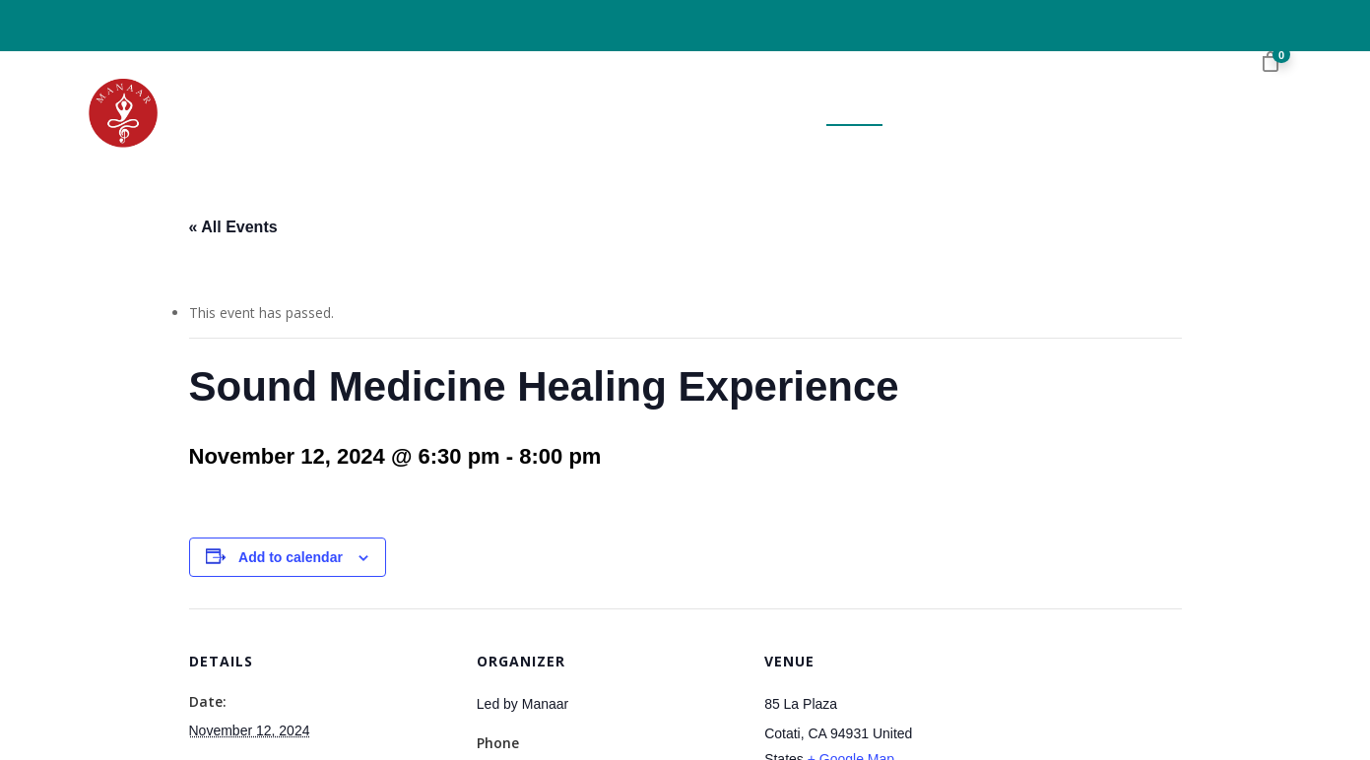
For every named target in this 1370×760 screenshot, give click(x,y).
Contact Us (1173, 113)
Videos (1078, 113)
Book (785, 113)
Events (854, 113)
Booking (937, 113)
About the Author (669, 113)
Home (549, 113)
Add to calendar (290, 557)
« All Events (233, 227)
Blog (1011, 113)
